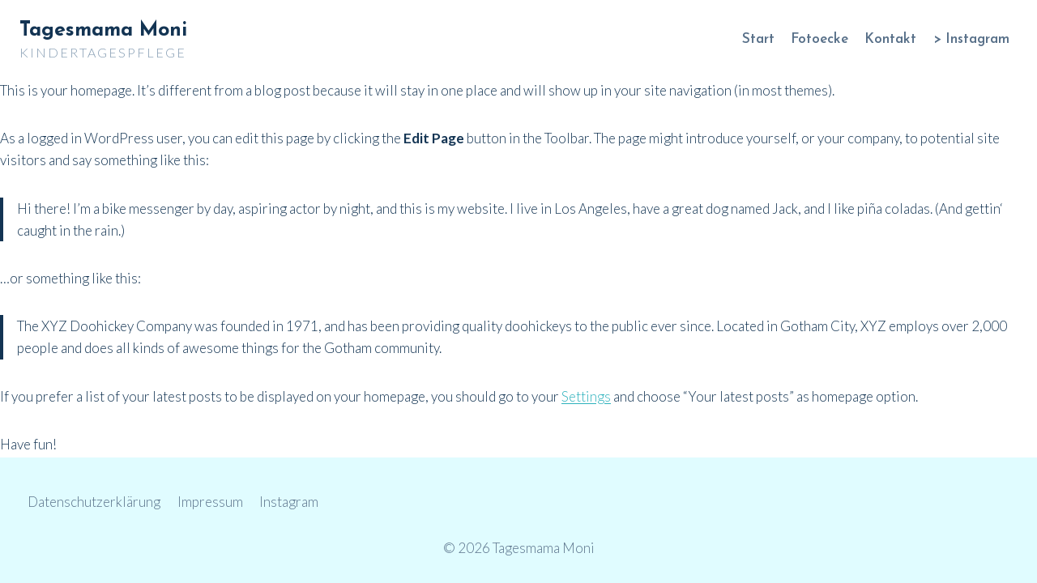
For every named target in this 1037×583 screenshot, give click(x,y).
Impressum (210, 501)
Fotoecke (819, 39)
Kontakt (890, 39)
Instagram (288, 501)
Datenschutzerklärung (94, 501)
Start (758, 39)
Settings (586, 396)
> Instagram (971, 39)
